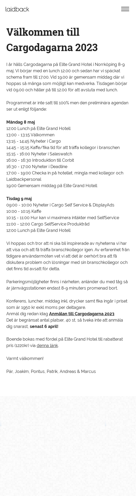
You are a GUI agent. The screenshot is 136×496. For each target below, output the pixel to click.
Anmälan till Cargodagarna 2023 (81, 313)
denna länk (47, 345)
